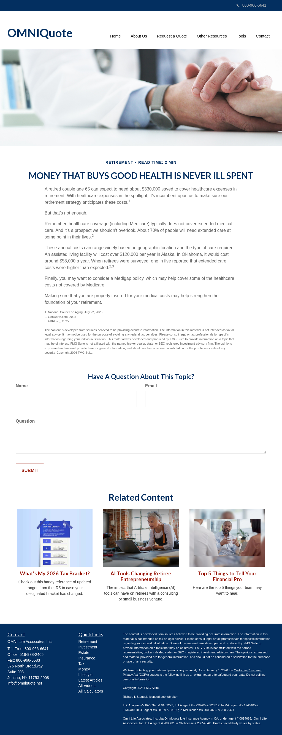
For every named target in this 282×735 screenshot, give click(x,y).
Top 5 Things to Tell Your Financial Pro (227, 576)
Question (25, 421)
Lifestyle (85, 674)
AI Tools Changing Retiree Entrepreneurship (140, 576)
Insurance (86, 658)
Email (151, 385)
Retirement (87, 641)
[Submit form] (30, 470)
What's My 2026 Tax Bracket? (55, 573)
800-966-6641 (251, 5)
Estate (84, 652)
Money (84, 669)
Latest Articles (90, 680)
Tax (81, 663)
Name (22, 385)
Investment (87, 647)
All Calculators (90, 691)
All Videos (87, 685)
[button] (139, 30)
